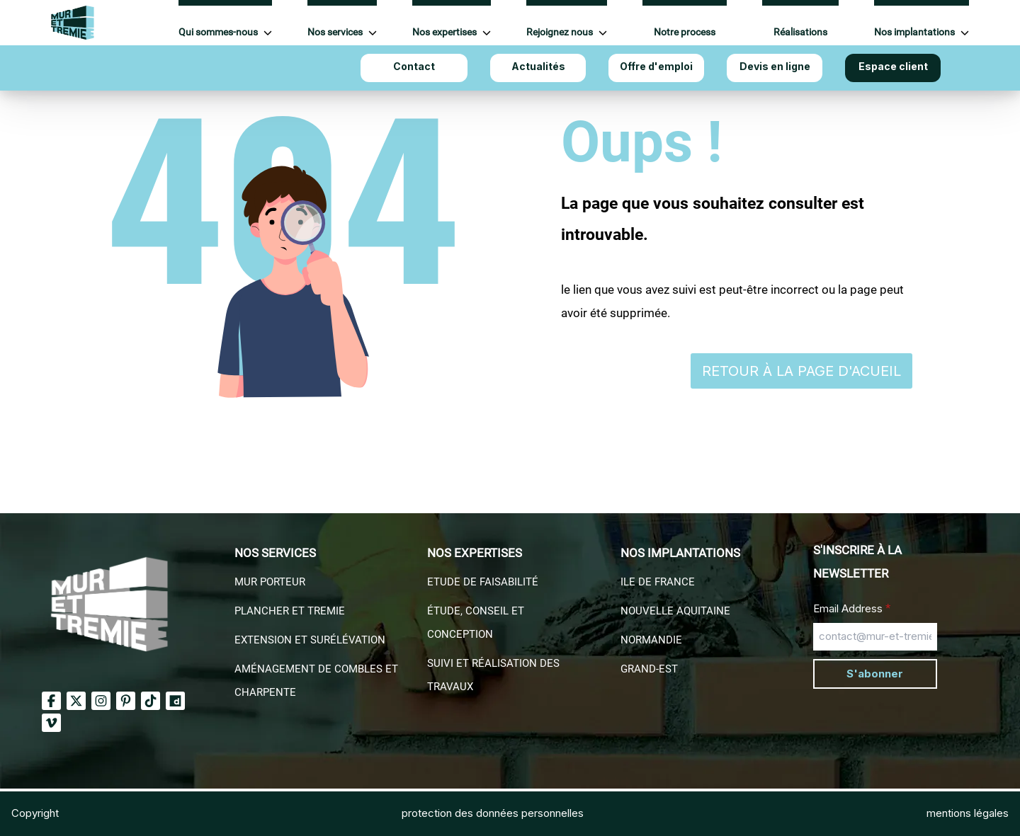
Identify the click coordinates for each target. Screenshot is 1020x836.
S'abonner (874, 673)
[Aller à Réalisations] (800, 23)
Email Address (851, 608)
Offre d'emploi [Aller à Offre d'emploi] (656, 66)
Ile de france (657, 582)
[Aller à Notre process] (684, 23)
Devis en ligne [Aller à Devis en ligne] (775, 66)
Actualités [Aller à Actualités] (538, 66)
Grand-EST (649, 669)
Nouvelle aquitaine (675, 611)
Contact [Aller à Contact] (414, 66)
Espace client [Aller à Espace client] (893, 66)
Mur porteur (269, 582)
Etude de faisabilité (482, 582)
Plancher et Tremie (289, 611)
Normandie (651, 640)
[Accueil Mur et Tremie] (72, 22)
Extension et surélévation (309, 640)
